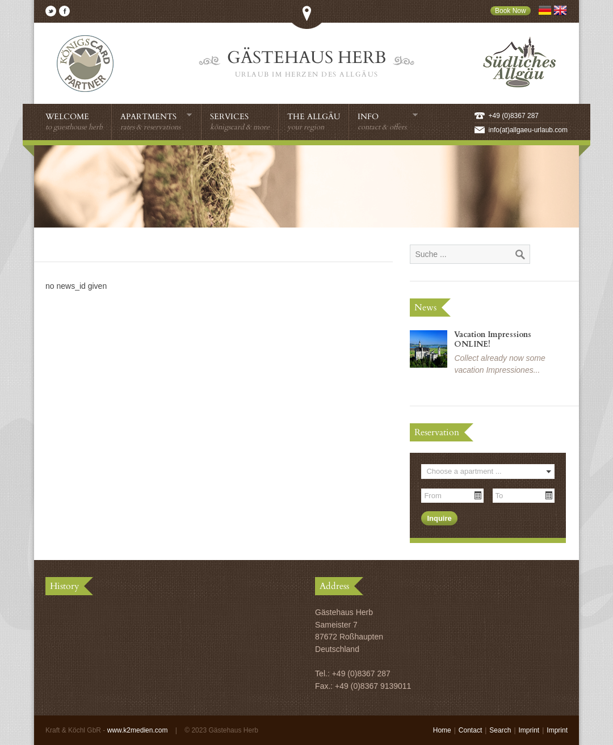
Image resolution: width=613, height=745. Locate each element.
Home (442, 730)
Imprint (529, 730)
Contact (470, 730)
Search (500, 730)
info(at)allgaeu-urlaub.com (528, 130)
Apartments (156, 121)
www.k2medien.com (137, 730)
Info (388, 121)
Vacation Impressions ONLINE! (492, 339)
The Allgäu (313, 121)
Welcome (74, 121)
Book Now (510, 11)
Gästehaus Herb (306, 63)
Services (240, 121)
